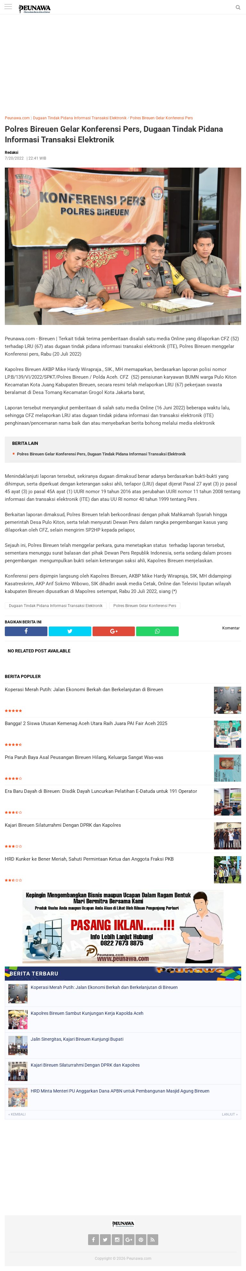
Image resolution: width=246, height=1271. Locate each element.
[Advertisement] (123, 62)
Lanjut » (230, 1114)
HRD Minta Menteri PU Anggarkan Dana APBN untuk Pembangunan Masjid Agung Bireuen (120, 1090)
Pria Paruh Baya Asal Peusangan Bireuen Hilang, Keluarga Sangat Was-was (84, 757)
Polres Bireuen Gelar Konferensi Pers (161, 118)
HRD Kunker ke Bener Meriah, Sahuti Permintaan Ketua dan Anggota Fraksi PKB (89, 859)
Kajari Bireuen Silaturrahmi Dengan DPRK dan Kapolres (63, 825)
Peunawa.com (17, 118)
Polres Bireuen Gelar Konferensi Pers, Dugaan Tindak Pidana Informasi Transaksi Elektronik (114, 134)
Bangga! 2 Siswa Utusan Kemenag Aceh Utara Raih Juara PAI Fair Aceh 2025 (86, 723)
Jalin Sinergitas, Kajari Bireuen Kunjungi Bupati (77, 1039)
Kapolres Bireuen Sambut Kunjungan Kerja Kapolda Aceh (87, 1013)
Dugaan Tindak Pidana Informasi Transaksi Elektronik (80, 118)
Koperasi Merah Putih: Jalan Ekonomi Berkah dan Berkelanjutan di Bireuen (84, 689)
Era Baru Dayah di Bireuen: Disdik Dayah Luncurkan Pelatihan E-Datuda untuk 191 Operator (101, 791)
